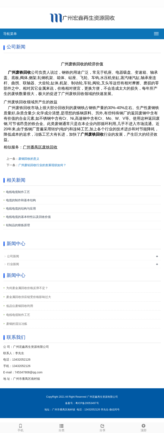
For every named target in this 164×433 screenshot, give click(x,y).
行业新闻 (13, 264)
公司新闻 (13, 256)
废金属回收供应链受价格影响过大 (28, 297)
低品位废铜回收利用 (19, 306)
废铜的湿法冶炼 (16, 323)
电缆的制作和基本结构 (21, 200)
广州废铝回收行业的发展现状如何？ (42, 165)
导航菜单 (10, 34)
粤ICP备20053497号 (87, 403)
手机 (20, 427)
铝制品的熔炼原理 (18, 225)
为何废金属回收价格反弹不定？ (27, 288)
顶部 (143, 427)
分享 (102, 427)
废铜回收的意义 (28, 158)
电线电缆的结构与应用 (21, 208)
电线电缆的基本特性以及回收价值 (28, 217)
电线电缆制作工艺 (18, 192)
